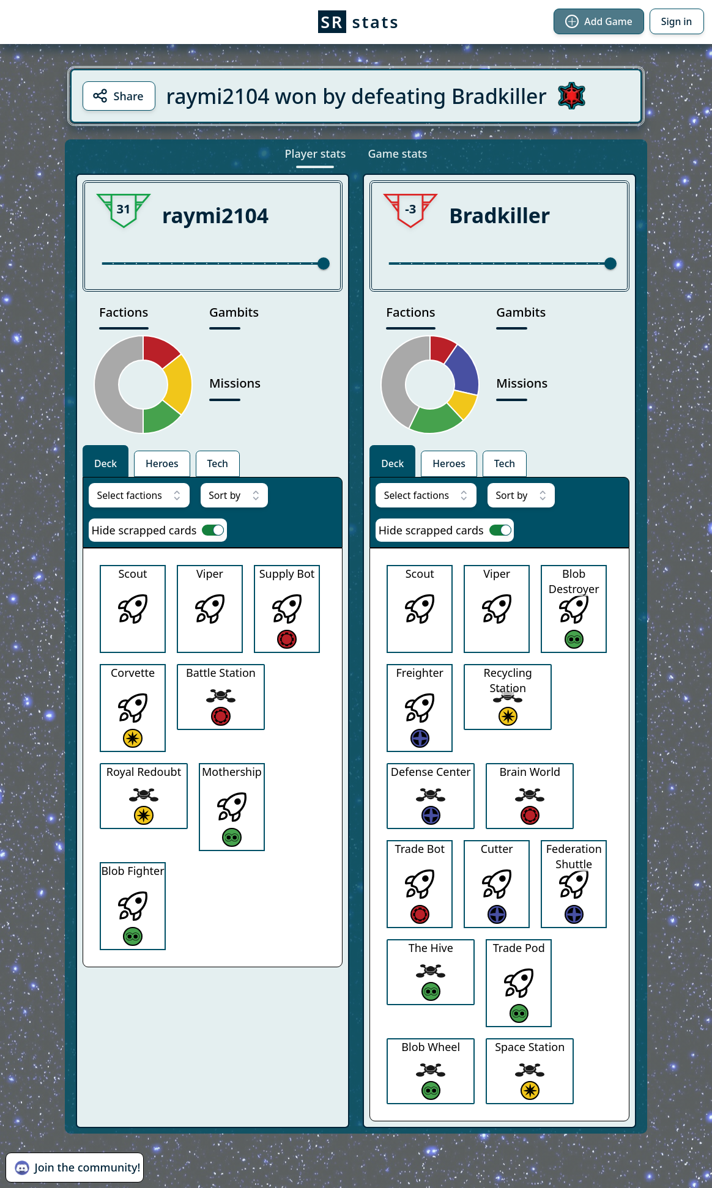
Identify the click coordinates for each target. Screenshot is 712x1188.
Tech (217, 463)
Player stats (315, 153)
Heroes (162, 463)
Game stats (397, 153)
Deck (105, 463)
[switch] (213, 530)
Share (118, 95)
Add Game (598, 22)
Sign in (676, 21)
